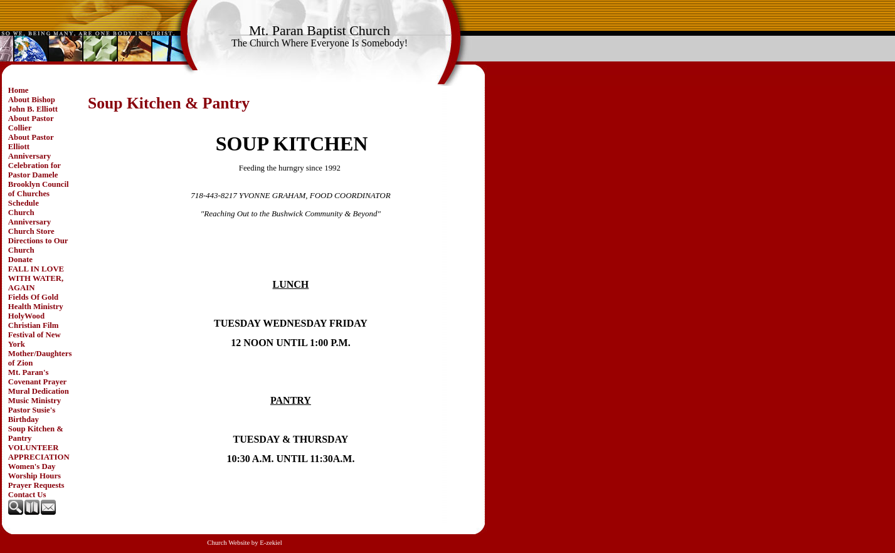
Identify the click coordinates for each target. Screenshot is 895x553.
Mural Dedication (38, 391)
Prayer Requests (36, 485)
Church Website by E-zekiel (244, 542)
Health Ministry (35, 306)
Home (18, 90)
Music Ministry (34, 400)
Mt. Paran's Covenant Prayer (37, 377)
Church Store (31, 231)
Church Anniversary (29, 217)
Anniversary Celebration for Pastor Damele (34, 165)
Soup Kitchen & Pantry (35, 433)
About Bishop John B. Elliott (33, 104)
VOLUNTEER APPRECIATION (39, 452)
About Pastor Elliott (31, 142)
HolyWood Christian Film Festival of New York (34, 330)
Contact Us (27, 494)
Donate (20, 259)
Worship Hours (34, 475)
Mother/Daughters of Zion (40, 358)
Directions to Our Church (38, 245)
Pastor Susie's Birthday (32, 415)
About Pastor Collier (31, 123)
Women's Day (32, 466)
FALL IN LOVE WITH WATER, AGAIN (36, 278)
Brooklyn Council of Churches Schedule (38, 194)
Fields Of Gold (33, 297)
